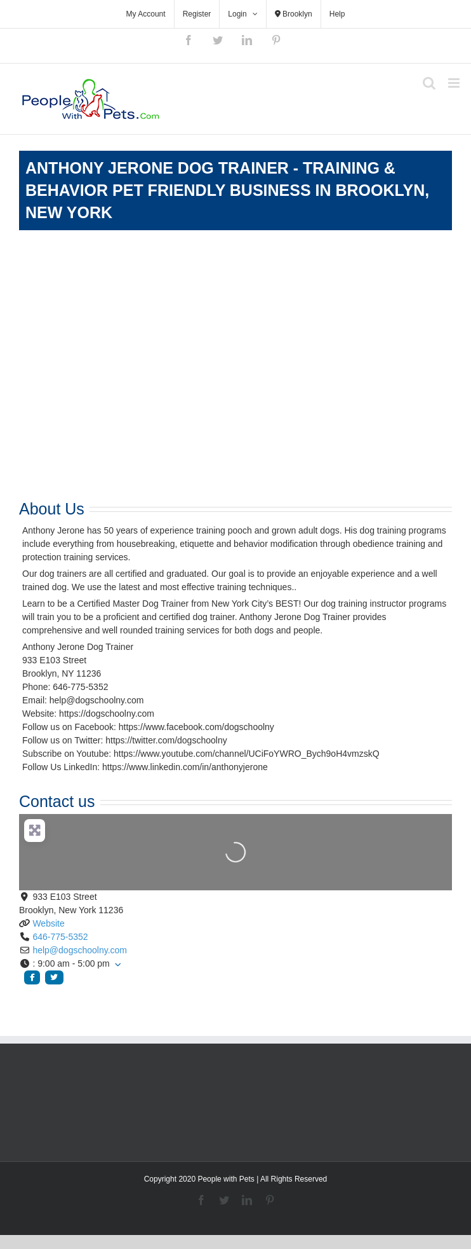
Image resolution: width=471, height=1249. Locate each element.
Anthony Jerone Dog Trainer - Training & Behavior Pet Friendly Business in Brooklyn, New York (227, 190)
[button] (235, 963)
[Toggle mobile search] (429, 83)
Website (48, 923)
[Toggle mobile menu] (454, 83)
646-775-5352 (60, 937)
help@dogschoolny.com (79, 950)
